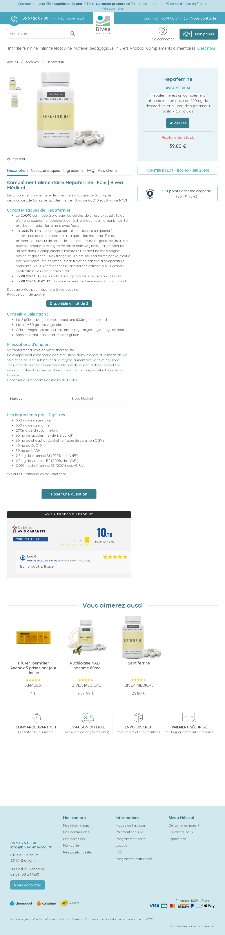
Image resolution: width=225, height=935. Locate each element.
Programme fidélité (131, 839)
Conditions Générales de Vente (51, 919)
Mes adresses (74, 839)
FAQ (90, 170)
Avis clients (108, 170)
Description (17, 170)
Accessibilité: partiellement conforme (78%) (127, 919)
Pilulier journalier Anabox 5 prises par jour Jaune (33, 668)
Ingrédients (73, 170)
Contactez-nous (181, 832)
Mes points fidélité (77, 852)
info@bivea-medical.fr (31, 847)
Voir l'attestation (30, 539)
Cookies (77, 919)
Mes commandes (76, 832)
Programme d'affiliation (134, 859)
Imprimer (16, 159)
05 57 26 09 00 (35, 18)
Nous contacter (204, 18)
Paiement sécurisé (130, 832)
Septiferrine (139, 663)
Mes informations (76, 825)
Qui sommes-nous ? (184, 825)
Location (122, 845)
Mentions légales (20, 919)
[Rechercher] (42, 34)
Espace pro (177, 839)
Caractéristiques (45, 170)
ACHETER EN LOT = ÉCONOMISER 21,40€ (178, 170)
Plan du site (92, 919)
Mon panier (71, 845)
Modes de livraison (130, 825)
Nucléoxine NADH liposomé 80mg (86, 665)
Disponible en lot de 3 (69, 303)
